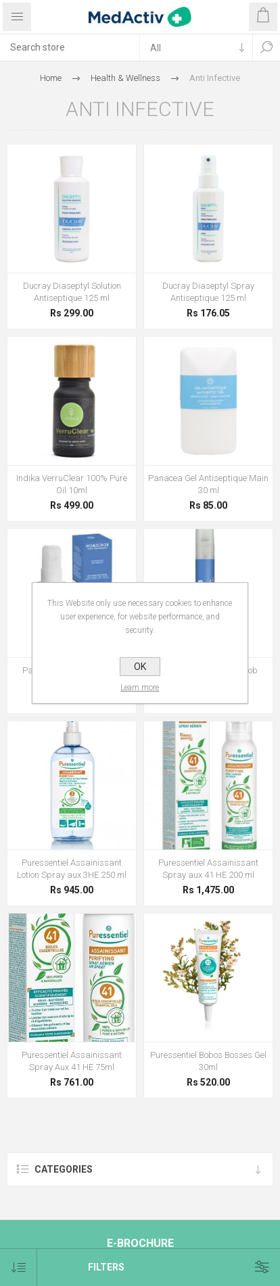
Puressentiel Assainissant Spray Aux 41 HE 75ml (72, 1061)
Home (51, 78)
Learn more (140, 687)
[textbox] (69, 47)
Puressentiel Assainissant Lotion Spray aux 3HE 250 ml (71, 869)
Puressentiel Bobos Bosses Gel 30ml (208, 1061)
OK (140, 666)
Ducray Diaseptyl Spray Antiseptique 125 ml (208, 292)
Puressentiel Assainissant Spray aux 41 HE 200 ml (208, 869)
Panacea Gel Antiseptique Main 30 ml (208, 484)
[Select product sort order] (18, 1267)
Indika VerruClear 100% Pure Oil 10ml (71, 484)
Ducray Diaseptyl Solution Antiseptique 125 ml (72, 292)
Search (266, 47)
